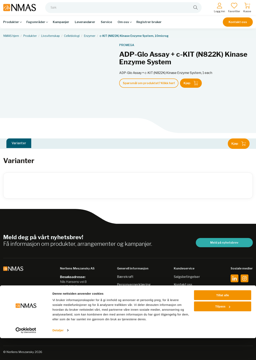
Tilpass (222, 328)
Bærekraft (125, 277)
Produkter (30, 35)
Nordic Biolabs (128, 300)
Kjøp (191, 83)
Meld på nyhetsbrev (224, 242)
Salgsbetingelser (187, 277)
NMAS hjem (11, 35)
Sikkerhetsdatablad (132, 292)
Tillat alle (222, 317)
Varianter (19, 143)
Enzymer (89, 35)
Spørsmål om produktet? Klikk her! (149, 83)
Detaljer (58, 352)
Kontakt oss (238, 24)
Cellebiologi (72, 35)
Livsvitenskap (50, 35)
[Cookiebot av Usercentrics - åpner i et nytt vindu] (25, 352)
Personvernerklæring (134, 284)
